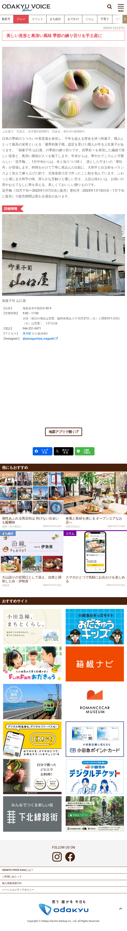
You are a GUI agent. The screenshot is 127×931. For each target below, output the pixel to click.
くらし (89, 19)
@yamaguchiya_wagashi (40, 338)
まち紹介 (55, 19)
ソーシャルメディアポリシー (18, 889)
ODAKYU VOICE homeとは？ (17, 870)
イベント (37, 19)
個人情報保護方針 (12, 883)
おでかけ (73, 19)
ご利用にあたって (12, 876)
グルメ (21, 19)
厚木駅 (27, 333)
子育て (104, 19)
